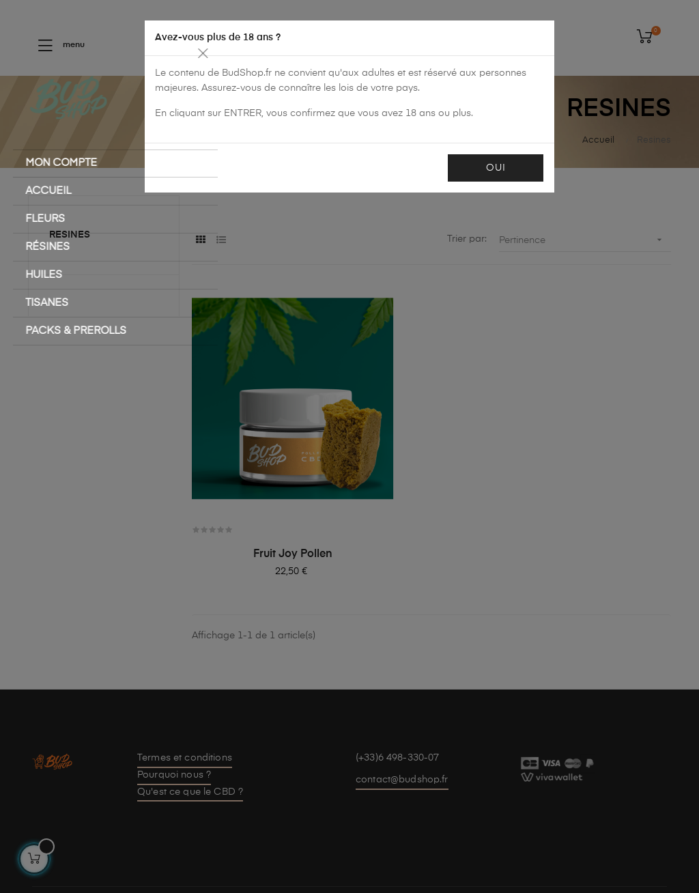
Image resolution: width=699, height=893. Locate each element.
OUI (492, 168)
